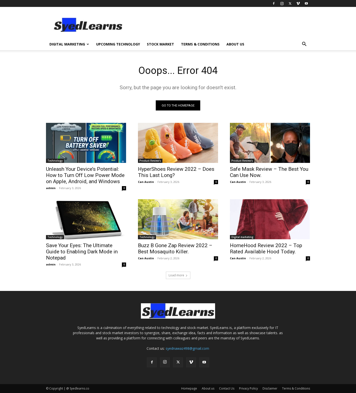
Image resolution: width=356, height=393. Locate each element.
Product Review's (150, 160)
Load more (178, 275)
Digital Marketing (69, 44)
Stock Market (160, 44)
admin (51, 188)
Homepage (189, 388)
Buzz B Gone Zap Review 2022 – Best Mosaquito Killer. (175, 248)
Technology (55, 160)
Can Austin (146, 182)
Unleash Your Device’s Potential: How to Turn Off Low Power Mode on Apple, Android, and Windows (85, 175)
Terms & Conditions (200, 44)
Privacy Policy (248, 388)
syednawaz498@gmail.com (187, 348)
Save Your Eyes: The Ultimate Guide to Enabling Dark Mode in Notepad (82, 251)
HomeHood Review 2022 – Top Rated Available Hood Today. (266, 248)
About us (235, 44)
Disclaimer (270, 388)
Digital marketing (242, 237)
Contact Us (226, 388)
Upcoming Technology (118, 44)
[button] (304, 44)
